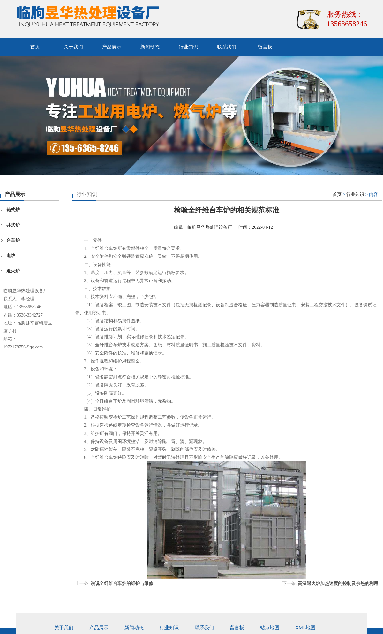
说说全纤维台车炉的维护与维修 (122, 583)
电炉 (10, 255)
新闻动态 (150, 46)
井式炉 (13, 225)
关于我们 (73, 46)
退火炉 (13, 271)
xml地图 (305, 627)
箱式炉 (13, 209)
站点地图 (269, 627)
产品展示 (111, 46)
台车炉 (13, 240)
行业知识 (188, 46)
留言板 (265, 46)
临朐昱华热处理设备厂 (209, 227)
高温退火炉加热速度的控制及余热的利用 (338, 583)
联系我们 (226, 46)
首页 (35, 46)
